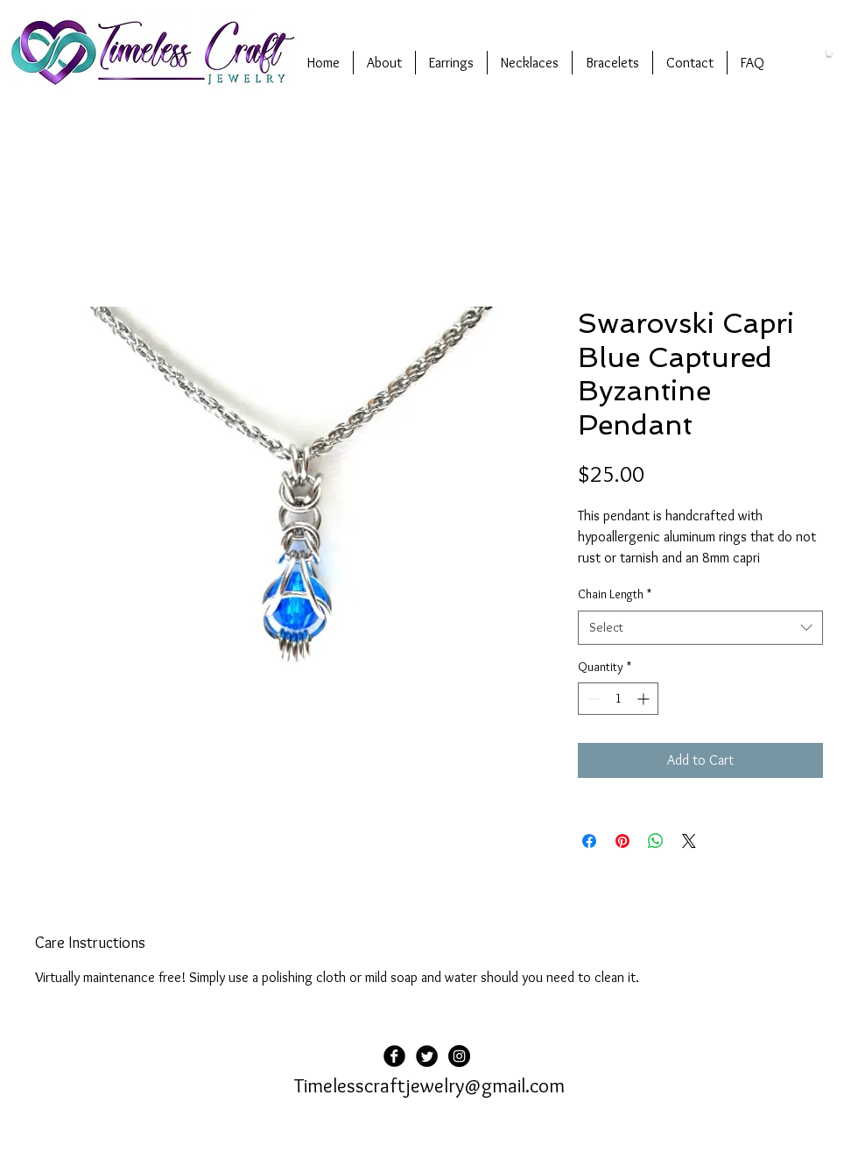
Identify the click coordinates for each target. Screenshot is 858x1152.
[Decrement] (591, 698)
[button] (829, 54)
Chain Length (614, 594)
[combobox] (700, 628)
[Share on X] (689, 841)
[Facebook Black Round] (394, 1056)
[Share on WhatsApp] (655, 841)
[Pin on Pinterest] (622, 841)
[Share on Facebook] (589, 841)
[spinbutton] (618, 698)
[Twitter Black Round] (427, 1056)
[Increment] (645, 698)
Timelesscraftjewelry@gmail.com (429, 1085)
